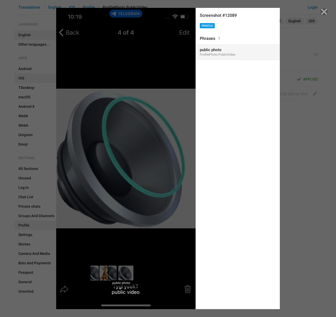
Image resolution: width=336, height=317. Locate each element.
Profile (207, 26)
